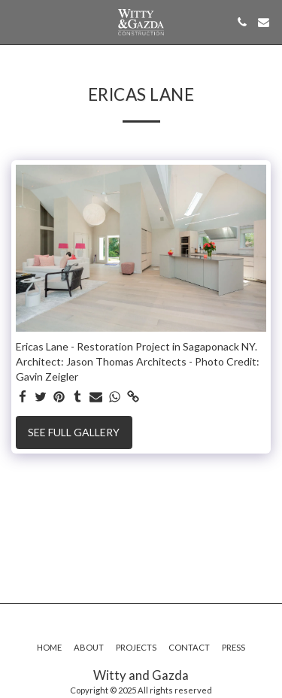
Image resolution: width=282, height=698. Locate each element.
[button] (16, 22)
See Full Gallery (74, 432)
